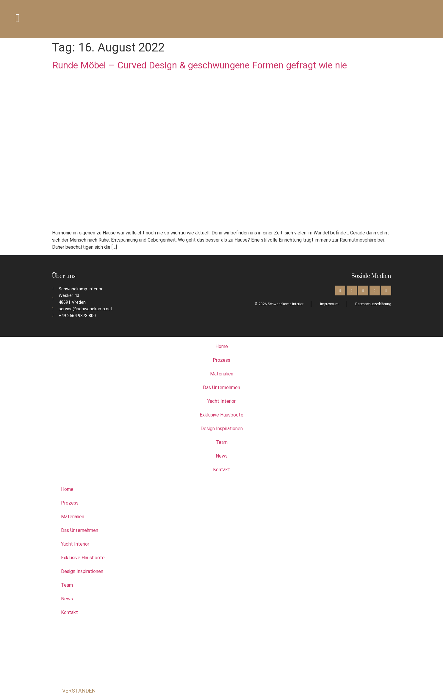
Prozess (221, 360)
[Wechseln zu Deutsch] (411, 19)
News (222, 456)
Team (222, 442)
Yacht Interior (221, 401)
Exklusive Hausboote (221, 415)
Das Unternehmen (221, 387)
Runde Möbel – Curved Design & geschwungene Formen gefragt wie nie (199, 65)
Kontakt (221, 469)
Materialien (221, 374)
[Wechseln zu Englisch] (400, 19)
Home (221, 346)
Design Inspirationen (222, 428)
